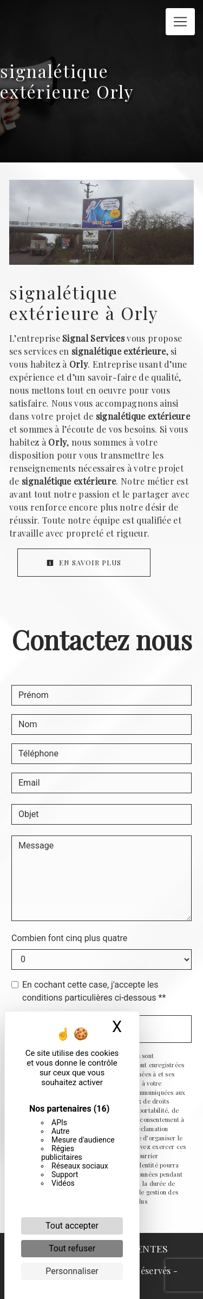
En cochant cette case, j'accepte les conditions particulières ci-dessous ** (94, 991)
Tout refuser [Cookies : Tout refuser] (72, 1248)
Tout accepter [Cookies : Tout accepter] (72, 1225)
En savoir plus (84, 562)
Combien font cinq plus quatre (69, 938)
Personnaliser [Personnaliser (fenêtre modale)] (72, 1271)
